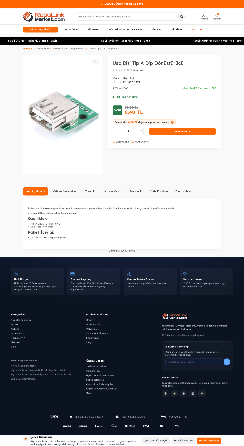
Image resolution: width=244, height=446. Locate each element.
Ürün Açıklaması (35, 191)
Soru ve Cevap (113, 191)
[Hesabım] (203, 17)
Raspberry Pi (18, 337)
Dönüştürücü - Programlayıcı (69, 48)
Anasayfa (28, 48)
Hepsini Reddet (183, 440)
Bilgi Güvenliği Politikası (23, 378)
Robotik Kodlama (21, 319)
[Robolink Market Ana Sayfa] (197, 317)
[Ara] (181, 16)
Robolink (129, 78)
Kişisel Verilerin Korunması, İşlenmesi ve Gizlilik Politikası (41, 374)
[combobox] (130, 17)
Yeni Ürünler (70, 29)
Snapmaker (92, 337)
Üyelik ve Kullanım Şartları (100, 375)
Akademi (176, 29)
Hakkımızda (93, 370)
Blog (13, 346)
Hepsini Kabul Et (209, 440)
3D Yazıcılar (17, 333)
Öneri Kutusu (183, 191)
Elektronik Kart (43, 48)
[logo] (44, 17)
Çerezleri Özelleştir (156, 440)
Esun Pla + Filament (97, 333)
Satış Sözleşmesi (95, 379)
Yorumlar (91, 191)
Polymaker (92, 328)
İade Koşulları (159, 191)
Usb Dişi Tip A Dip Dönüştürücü (103, 48)
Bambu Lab (93, 324)
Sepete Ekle (182, 131)
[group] (63, 115)
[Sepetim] (217, 17)
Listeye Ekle (121, 141)
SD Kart (15, 324)
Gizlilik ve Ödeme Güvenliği (101, 388)
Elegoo (90, 342)
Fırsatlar (197, 29)
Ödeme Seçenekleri (65, 191)
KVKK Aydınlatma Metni (23, 365)
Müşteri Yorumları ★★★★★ (125, 29)
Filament (93, 29)
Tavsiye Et (136, 191)
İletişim (156, 29)
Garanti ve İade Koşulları (100, 384)
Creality (90, 319)
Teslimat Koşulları (96, 366)
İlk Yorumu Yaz (135, 70)
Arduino (15, 328)
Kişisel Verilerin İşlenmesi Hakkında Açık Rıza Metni (38, 370)
